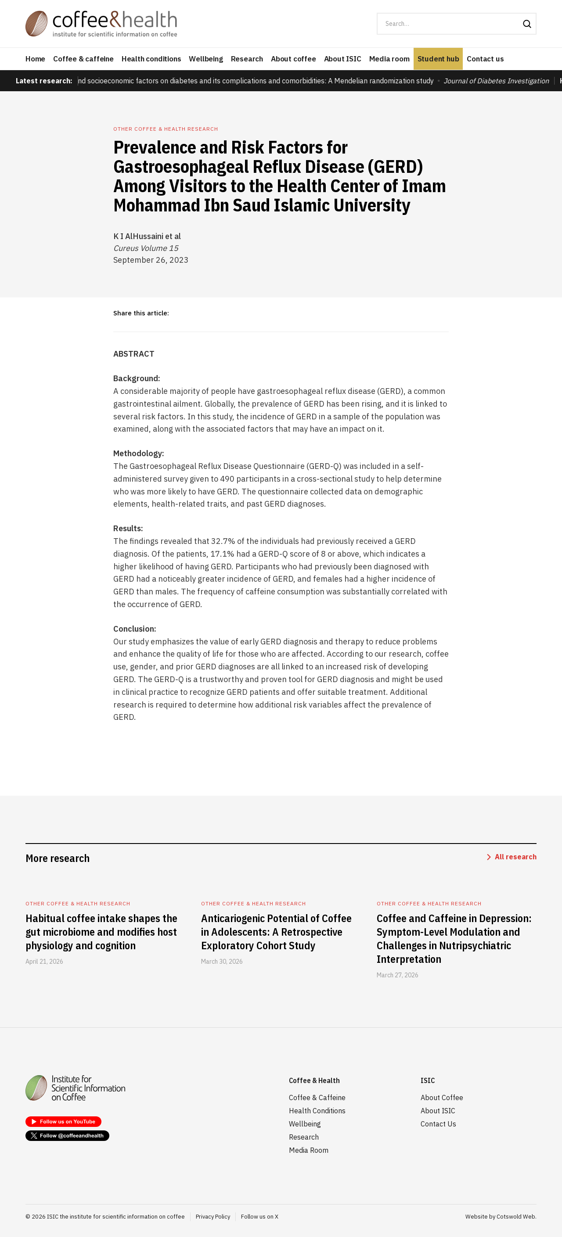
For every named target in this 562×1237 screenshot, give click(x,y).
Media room (389, 59)
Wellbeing (206, 59)
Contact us (485, 59)
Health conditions (151, 59)
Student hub (438, 59)
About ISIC (342, 59)
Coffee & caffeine (83, 59)
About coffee (293, 59)
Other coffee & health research (165, 128)
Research (247, 59)
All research (516, 856)
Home (35, 59)
